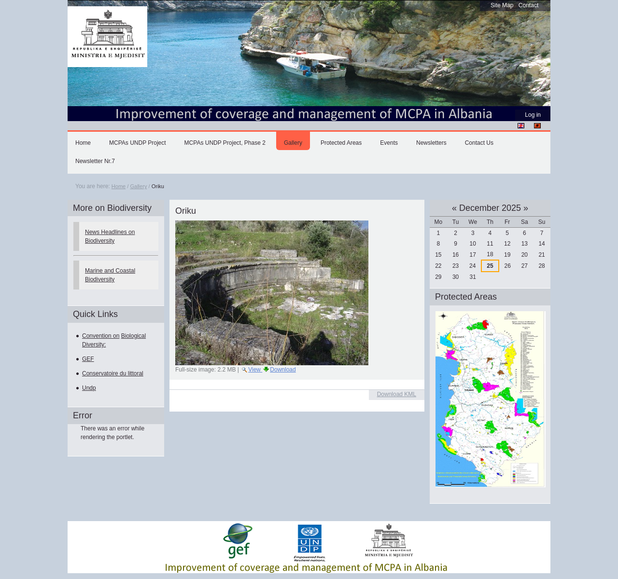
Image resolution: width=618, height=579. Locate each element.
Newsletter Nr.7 (95, 161)
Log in (533, 114)
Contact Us (479, 142)
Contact (528, 5)
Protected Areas (341, 142)
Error (82, 415)
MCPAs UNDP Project (137, 142)
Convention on (100, 335)
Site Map (502, 5)
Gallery (293, 142)
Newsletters (431, 142)
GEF (88, 359)
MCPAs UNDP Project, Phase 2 (225, 142)
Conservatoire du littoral (112, 373)
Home (83, 142)
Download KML (396, 394)
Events (389, 142)
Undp (89, 388)
